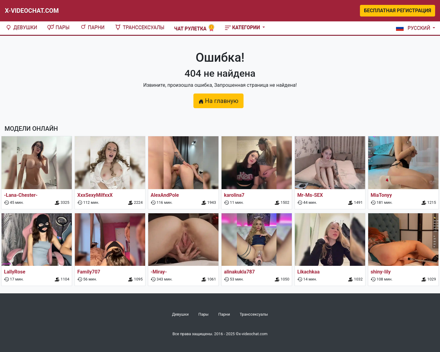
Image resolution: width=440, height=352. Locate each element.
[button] (414, 28)
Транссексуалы (139, 27)
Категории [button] (243, 27)
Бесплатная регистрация (397, 10)
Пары (58, 27)
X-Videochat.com (32, 10)
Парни (92, 27)
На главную (218, 101)
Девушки (21, 27)
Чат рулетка (194, 27)
